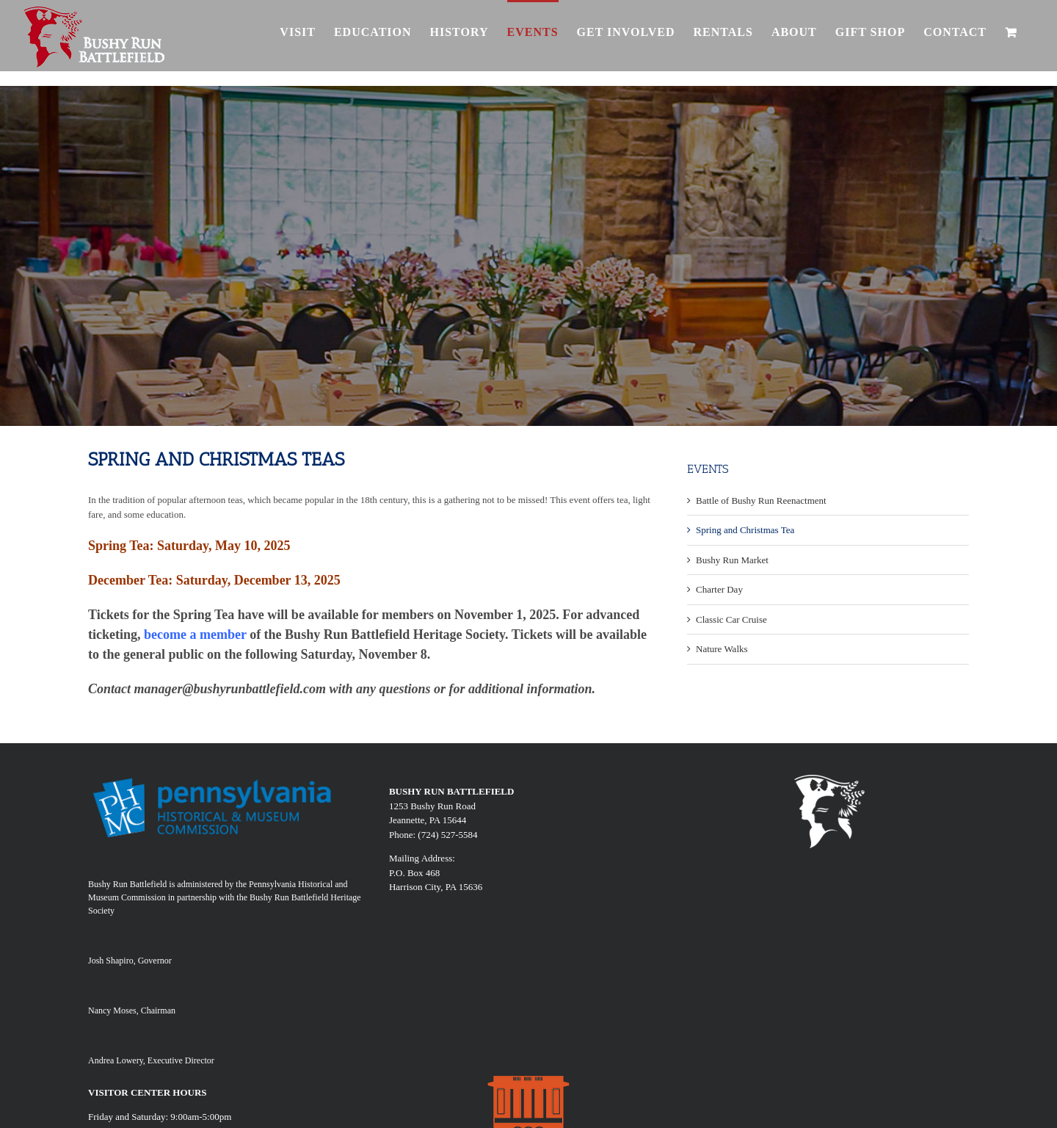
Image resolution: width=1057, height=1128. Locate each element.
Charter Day (719, 589)
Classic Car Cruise (731, 619)
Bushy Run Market (732, 559)
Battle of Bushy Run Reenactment (761, 500)
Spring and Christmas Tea (745, 529)
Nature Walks (722, 648)
